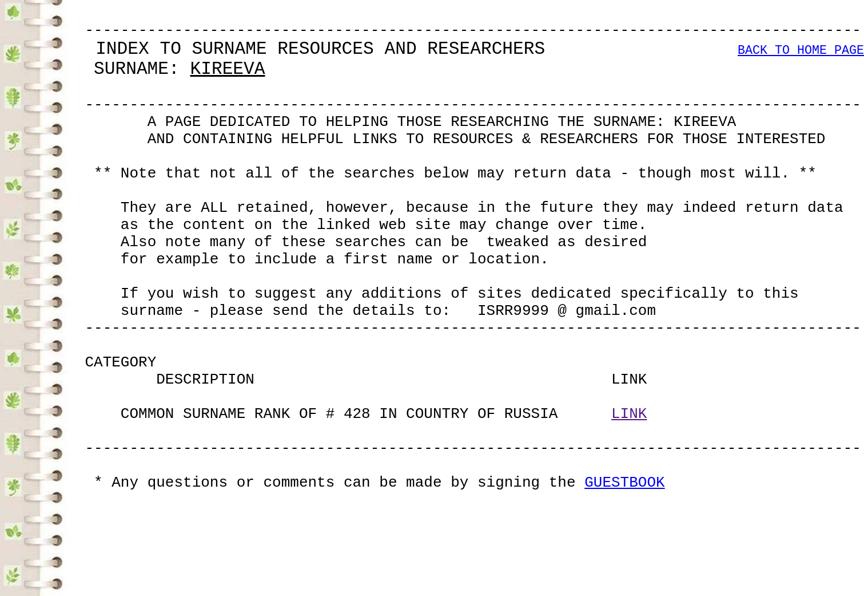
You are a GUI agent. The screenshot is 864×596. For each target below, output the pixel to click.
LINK (629, 496)
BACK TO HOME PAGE (801, 60)
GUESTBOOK (624, 578)
